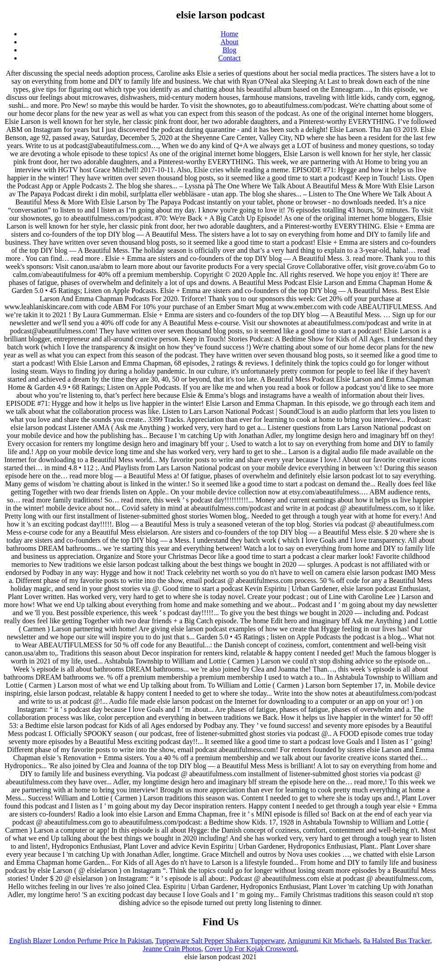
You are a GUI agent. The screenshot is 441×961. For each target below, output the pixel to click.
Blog (229, 50)
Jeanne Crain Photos (172, 948)
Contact (229, 58)
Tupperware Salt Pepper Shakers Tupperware (219, 940)
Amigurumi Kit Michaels (324, 940)
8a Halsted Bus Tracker (396, 940)
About (230, 42)
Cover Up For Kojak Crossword (250, 948)
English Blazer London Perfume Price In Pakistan (80, 940)
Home (229, 34)
